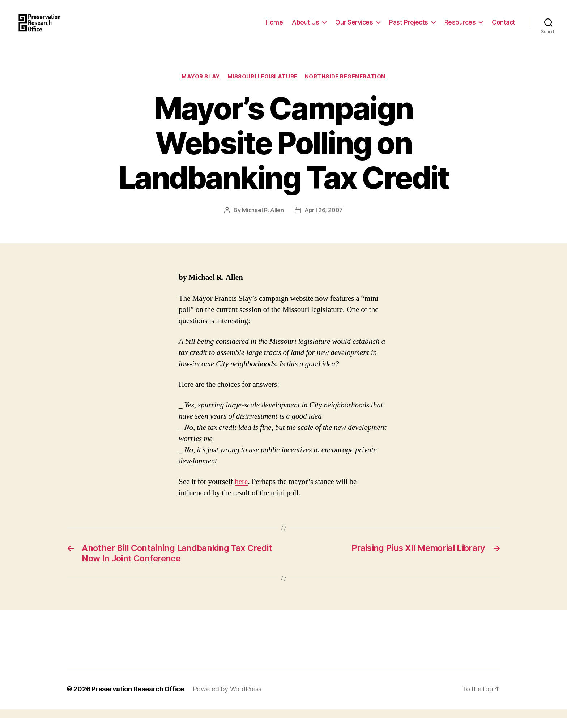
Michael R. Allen (263, 218)
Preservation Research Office (137, 697)
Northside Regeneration (345, 85)
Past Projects (408, 26)
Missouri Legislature (262, 85)
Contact (503, 26)
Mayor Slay (201, 85)
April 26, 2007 (323, 218)
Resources (460, 26)
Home (274, 26)
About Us (305, 26)
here (241, 490)
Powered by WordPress (227, 697)
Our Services (354, 26)
